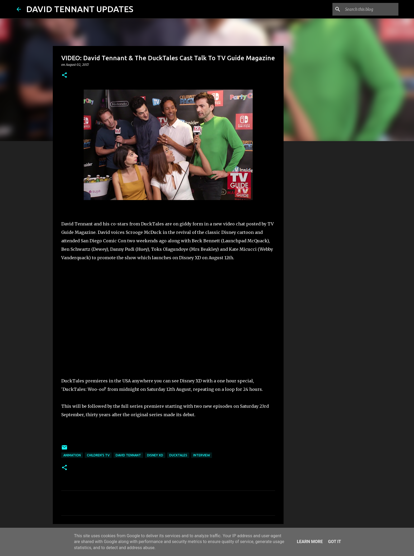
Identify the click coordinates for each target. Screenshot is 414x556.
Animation (72, 455)
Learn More (310, 541)
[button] (64, 75)
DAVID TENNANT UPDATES (79, 9)
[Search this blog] (370, 9)
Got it (334, 541)
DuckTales (178, 455)
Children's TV (98, 455)
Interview (201, 455)
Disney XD (155, 455)
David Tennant (128, 455)
